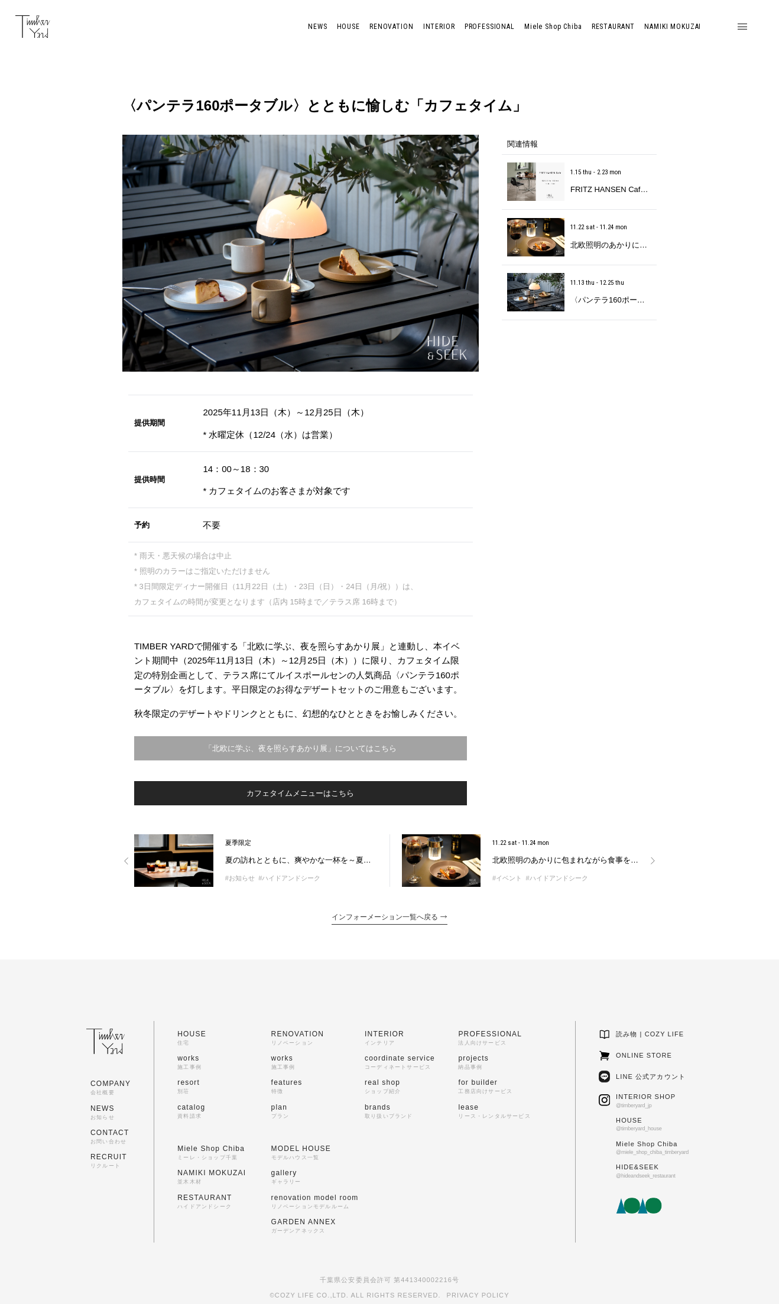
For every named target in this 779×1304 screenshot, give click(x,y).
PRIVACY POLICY (478, 1295)
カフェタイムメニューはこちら (300, 793)
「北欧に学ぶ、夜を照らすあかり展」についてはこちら (301, 748)
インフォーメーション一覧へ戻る (389, 917)
